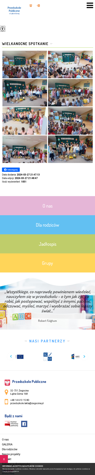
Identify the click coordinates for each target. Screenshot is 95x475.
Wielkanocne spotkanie (25, 43)
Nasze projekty (11, 454)
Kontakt (6, 459)
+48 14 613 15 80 (30, 5)
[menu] (90, 5)
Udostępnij (11, 169)
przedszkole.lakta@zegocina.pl (38, 5)
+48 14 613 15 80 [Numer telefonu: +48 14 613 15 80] (19, 400)
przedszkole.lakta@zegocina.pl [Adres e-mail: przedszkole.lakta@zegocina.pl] (27, 403)
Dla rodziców (9, 449)
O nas (5, 439)
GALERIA (7, 444)
